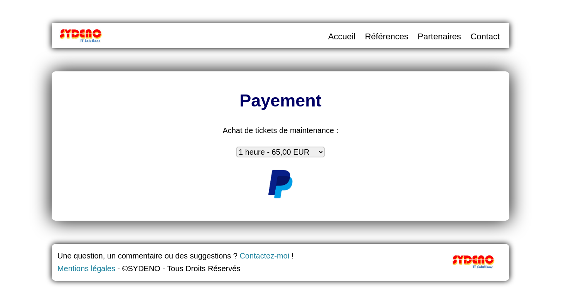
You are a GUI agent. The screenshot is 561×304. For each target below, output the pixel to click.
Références (386, 36)
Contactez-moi (264, 256)
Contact (485, 36)
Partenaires (439, 36)
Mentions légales (86, 268)
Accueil (341, 36)
